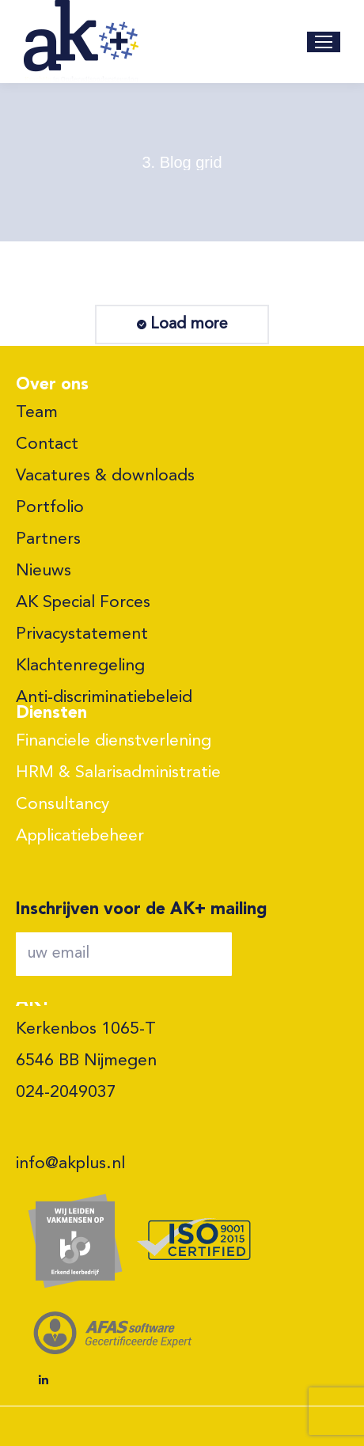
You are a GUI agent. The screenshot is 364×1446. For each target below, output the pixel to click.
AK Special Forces (83, 602)
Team (37, 412)
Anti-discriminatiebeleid (104, 697)
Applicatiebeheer (80, 836)
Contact (47, 444)
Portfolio (50, 507)
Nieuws (43, 571)
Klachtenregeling (80, 666)
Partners (48, 539)
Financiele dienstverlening (113, 741)
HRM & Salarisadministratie (118, 773)
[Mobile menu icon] (323, 42)
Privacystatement (82, 634)
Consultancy (62, 804)
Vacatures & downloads (105, 476)
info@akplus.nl (70, 1164)
